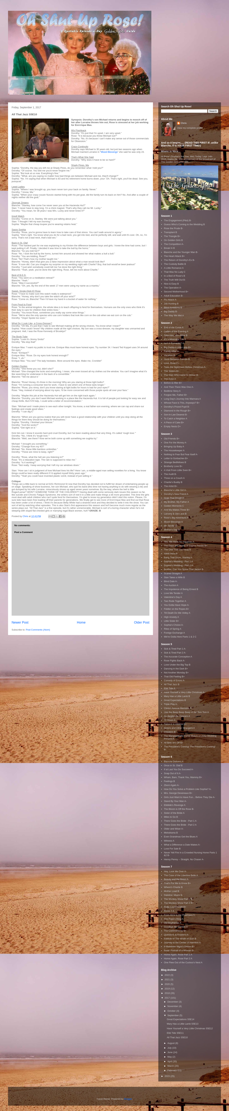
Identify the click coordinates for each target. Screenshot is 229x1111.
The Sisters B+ (171, 371)
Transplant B (170, 232)
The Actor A (170, 379)
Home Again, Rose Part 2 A (178, 958)
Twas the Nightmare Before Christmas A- (185, 367)
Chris (184, 123)
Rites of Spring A (172, 628)
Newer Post (20, 622)
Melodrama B (171, 832)
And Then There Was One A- (179, 387)
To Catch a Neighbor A (175, 418)
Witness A (169, 840)
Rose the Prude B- (173, 228)
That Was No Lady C (174, 272)
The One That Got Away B (177, 549)
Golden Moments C (174, 505)
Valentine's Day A (173, 597)
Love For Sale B (172, 848)
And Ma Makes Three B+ (177, 509)
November (173, 1006)
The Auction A (171, 585)
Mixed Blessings (109, 152)
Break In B (169, 248)
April (170, 1061)
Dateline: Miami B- (173, 895)
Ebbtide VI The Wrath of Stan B (180, 938)
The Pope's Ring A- (174, 919)
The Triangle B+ (172, 236)
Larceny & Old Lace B (175, 513)
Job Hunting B (171, 303)
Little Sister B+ (171, 621)
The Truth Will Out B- (175, 279)
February (172, 1070)
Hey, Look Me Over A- (175, 871)
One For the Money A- (175, 442)
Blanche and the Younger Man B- (181, 252)
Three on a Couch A (174, 478)
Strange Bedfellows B (175, 462)
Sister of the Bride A (174, 813)
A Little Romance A (174, 268)
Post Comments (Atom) (38, 629)
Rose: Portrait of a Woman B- (179, 950)
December (173, 1001)
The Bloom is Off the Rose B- (179, 809)
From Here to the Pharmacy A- (179, 915)
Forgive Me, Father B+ (175, 395)
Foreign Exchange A (174, 632)
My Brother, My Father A (176, 502)
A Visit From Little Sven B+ (177, 470)
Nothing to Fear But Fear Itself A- (181, 454)
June (170, 1052)
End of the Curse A (173, 327)
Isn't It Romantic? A (174, 343)
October (171, 1011)
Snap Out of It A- (172, 773)
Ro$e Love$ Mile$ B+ (175, 907)
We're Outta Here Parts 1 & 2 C (180, 636)
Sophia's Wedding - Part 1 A (178, 561)
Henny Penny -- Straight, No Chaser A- (184, 859)
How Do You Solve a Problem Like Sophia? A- (187, 789)
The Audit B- (170, 474)
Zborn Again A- (171, 785)
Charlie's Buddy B (173, 482)
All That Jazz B (171, 684)
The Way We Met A (174, 315)
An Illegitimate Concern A (177, 716)
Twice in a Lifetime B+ (175, 724)
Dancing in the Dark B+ (176, 668)
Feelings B (169, 781)
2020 (167, 984)
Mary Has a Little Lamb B (177, 696)
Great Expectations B (175, 700)
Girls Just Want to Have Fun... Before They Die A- (189, 797)
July (169, 1047)
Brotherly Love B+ (173, 466)
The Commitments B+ (175, 930)
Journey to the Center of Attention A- (182, 942)
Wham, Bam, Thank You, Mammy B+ (183, 777)
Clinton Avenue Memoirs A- (178, 708)
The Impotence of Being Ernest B (181, 589)
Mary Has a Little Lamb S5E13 (182, 1023)
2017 (167, 997)
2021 (167, 979)
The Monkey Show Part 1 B (178, 899)
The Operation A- (173, 287)
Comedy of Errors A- (174, 680)
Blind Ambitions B (173, 307)
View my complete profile (190, 128)
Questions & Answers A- (176, 934)
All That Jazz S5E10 (177, 1037)
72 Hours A (169, 720)
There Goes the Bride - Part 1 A (180, 820)
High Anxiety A (171, 617)
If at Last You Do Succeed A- (179, 769)
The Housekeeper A (174, 450)
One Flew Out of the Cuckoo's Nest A (183, 962)
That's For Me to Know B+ (177, 883)
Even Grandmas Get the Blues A (181, 836)
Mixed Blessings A (173, 521)
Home (81, 622)
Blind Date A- (170, 581)
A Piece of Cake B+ (174, 422)
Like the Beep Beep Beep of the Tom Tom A (186, 712)
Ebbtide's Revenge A (174, 805)
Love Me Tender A (173, 593)
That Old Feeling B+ (174, 676)
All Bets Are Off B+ (173, 742)
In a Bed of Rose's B (174, 275)
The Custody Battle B (175, 264)
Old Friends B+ (171, 438)
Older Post (141, 622)
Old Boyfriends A (172, 923)
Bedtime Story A (172, 391)
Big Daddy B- (171, 311)
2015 (167, 1076)
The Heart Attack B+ (174, 256)
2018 (167, 993)
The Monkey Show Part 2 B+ (179, 903)
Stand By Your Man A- (175, 801)
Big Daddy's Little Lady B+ (177, 347)
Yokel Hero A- (171, 553)
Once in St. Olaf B (173, 765)
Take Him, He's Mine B (175, 335)
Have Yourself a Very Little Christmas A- (184, 692)
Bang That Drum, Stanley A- (178, 557)
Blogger (128, 1099)
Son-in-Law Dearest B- (175, 414)
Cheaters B (170, 732)
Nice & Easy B (171, 283)
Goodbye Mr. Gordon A (176, 926)
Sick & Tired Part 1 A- (175, 648)
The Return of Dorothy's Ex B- (179, 260)
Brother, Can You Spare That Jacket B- (184, 569)
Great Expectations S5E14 (180, 1019)
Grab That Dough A (174, 498)
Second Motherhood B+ (176, 291)
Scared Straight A (173, 573)
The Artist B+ (170, 486)
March (171, 1066)
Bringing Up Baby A (174, 446)
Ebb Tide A (169, 688)
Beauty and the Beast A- (176, 879)
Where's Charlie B (173, 887)
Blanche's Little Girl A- (175, 490)
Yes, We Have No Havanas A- (179, 541)
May (169, 1056)
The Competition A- (174, 244)
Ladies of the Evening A (176, 331)
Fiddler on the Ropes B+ (176, 609)
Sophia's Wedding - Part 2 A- (179, 565)
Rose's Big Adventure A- (176, 517)
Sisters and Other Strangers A (179, 728)
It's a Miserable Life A (175, 339)
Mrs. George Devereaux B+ (178, 793)
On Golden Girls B (173, 240)
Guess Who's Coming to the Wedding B (184, 224)
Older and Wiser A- (174, 828)
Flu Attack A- (170, 299)
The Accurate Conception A (178, 656)
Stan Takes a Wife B (174, 577)
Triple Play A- (171, 704)
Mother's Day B (172, 529)
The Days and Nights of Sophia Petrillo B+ (185, 545)
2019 (167, 988)
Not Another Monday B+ (176, 672)
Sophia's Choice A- (173, 625)
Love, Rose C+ (171, 363)
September (173, 1015)
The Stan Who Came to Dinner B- (181, 375)
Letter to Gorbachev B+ (176, 458)
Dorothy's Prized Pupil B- (177, 406)
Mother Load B (171, 891)
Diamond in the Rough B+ (177, 410)
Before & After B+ (173, 383)
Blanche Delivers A (173, 761)
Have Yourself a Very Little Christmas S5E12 (190, 1028)
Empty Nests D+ (172, 426)
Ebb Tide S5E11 (175, 1033)
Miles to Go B (171, 817)
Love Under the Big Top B (177, 664)
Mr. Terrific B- (170, 525)
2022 (167, 975)
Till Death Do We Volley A (177, 613)
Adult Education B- (173, 295)
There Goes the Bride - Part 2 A (180, 824)
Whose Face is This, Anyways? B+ (182, 402)
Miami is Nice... (171, 151)
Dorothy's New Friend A (176, 494)
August (171, 1043)
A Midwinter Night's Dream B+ (179, 946)
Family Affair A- (171, 351)
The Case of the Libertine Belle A (181, 875)
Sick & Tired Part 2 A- (175, 652)
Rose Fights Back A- (174, 660)
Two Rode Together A (175, 601)
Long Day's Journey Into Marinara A (182, 398)
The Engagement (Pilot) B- (177, 220)
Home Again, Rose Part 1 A (178, 954)
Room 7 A (169, 911)
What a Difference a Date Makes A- (182, 844)
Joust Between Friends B (177, 359)
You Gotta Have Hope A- (176, 605)
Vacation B (169, 355)
